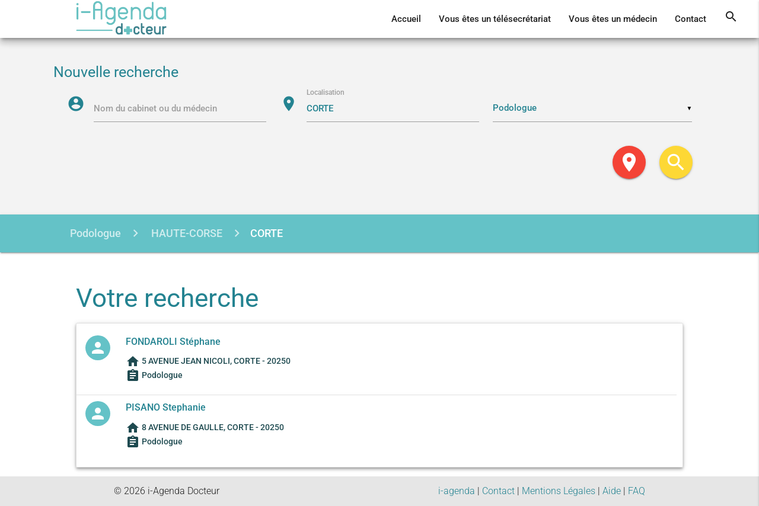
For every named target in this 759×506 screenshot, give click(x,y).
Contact (690, 19)
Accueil (406, 19)
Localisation (326, 92)
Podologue (95, 233)
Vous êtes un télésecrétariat (495, 19)
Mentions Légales (558, 491)
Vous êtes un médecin (613, 19)
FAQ (636, 491)
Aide (611, 491)
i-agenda (456, 491)
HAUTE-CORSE (185, 233)
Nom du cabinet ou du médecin (155, 108)
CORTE (266, 233)
